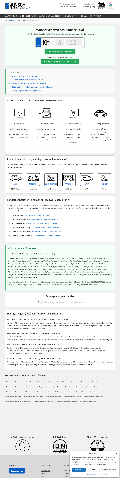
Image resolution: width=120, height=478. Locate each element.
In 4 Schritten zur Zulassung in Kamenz (26, 76)
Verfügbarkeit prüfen (60, 51)
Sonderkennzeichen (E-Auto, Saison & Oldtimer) (29, 83)
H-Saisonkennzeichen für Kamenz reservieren (46, 235)
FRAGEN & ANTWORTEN (91, 16)
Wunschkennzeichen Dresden (14, 392)
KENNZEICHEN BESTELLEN (49, 16)
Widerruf (44, 473)
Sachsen (11, 20)
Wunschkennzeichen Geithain (89, 392)
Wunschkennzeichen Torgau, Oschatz (93, 387)
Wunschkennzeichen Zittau (13, 397)
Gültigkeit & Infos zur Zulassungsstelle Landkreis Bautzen (32, 87)
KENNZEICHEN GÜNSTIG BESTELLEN (60, 61)
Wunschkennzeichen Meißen (33, 392)
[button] (116, 454)
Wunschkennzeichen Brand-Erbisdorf (67, 402)
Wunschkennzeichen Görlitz (70, 392)
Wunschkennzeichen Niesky (69, 382)
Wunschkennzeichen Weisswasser (93, 397)
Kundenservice (17, 470)
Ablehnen (93, 470)
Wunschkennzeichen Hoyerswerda (44, 402)
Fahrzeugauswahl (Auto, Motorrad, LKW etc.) (28, 79)
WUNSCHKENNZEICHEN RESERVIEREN (21, 16)
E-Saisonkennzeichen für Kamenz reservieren (46, 231)
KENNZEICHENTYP (70, 16)
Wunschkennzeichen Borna (72, 387)
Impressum (104, 474)
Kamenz (18, 20)
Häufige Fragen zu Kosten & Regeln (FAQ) (26, 90)
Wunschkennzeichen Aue (52, 382)
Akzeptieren (78, 470)
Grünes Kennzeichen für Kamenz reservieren (46, 227)
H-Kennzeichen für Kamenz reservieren (42, 223)
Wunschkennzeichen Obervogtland (33, 397)
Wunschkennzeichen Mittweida (89, 382)
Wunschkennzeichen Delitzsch (14, 382)
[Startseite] (6, 20)
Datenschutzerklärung (92, 474)
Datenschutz (45, 470)
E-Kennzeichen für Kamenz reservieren (36, 215)
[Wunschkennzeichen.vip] (17, 6)
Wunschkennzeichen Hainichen (72, 397)
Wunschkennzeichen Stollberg (34, 382)
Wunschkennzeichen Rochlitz (52, 392)
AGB (42, 476)
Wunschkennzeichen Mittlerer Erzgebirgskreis (19, 402)
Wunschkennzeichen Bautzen (14, 387)
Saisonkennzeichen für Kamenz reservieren (42, 219)
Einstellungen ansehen (109, 470)
